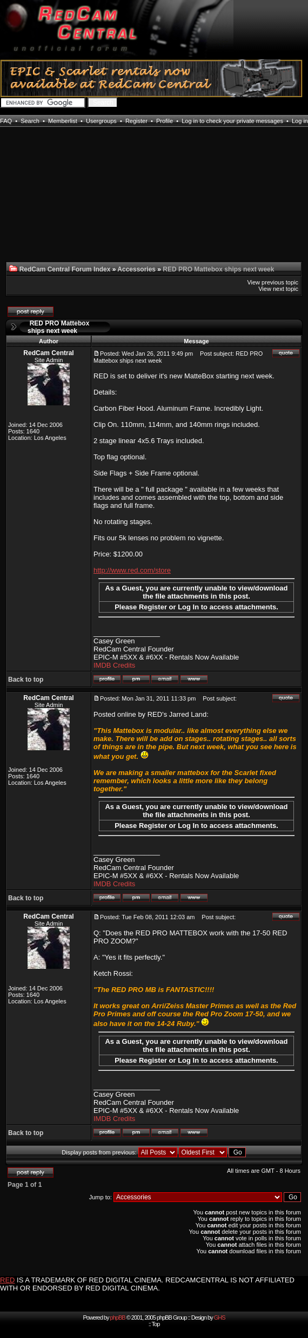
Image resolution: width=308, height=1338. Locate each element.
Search (30, 121)
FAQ (6, 121)
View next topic (278, 289)
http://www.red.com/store (132, 570)
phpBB (117, 1317)
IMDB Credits (114, 665)
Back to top (25, 679)
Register (136, 121)
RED (7, 1280)
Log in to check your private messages (232, 121)
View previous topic (272, 282)
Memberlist (62, 121)
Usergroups (101, 121)
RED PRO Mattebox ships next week (58, 327)
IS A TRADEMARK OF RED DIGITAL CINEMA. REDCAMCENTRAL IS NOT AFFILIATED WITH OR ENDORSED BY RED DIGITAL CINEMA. (147, 1284)
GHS (219, 1317)
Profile (164, 121)
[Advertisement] (49, 201)
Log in (300, 121)
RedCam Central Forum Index (65, 269)
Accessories (136, 269)
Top (156, 1324)
